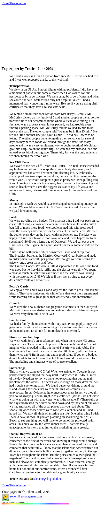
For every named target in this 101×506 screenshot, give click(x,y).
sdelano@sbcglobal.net (46, 478)
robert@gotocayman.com (22, 496)
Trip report (10, 69)
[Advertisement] (51, 32)
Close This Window (14, 3)
